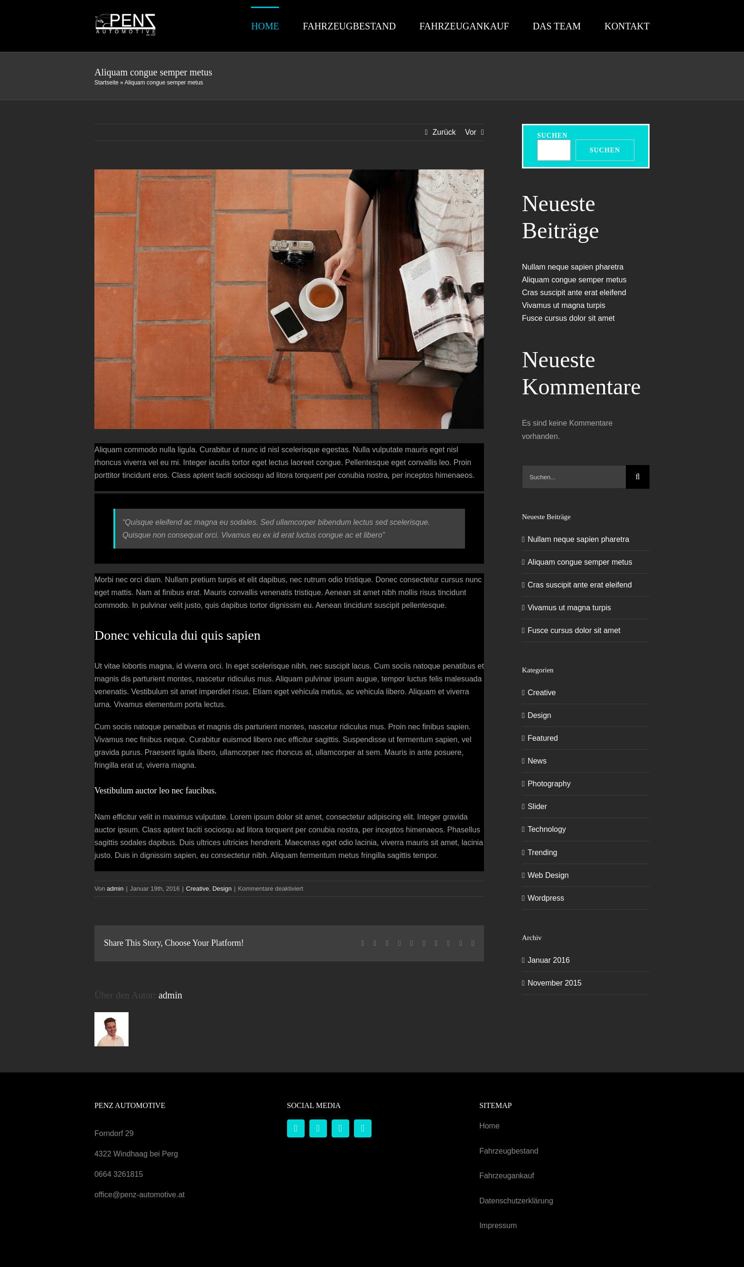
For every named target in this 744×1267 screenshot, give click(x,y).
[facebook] (296, 1128)
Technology (547, 829)
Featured (543, 738)
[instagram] (318, 1128)
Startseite (106, 82)
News (537, 761)
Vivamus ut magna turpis (563, 305)
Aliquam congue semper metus (574, 279)
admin (115, 888)
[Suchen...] (574, 477)
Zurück (444, 132)
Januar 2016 (549, 960)
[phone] (363, 1128)
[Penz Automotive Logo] (125, 16)
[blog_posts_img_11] (289, 299)
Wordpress (546, 898)
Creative (197, 888)
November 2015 (555, 982)
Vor (470, 132)
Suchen (552, 135)
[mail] (340, 1128)
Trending (543, 852)
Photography (549, 784)
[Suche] (638, 477)
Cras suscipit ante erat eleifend (574, 292)
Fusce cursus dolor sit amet (568, 318)
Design (222, 888)
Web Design (548, 875)
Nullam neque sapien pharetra (572, 266)
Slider (537, 806)
